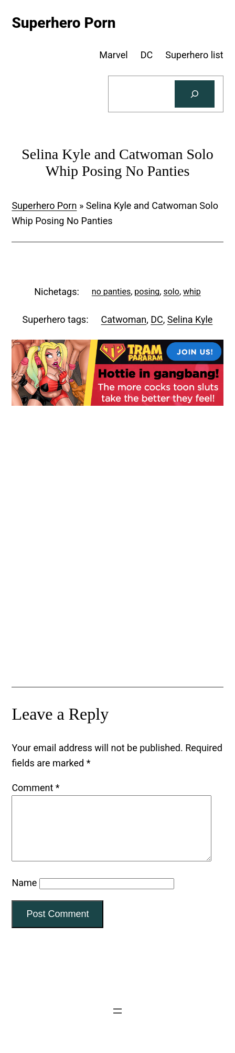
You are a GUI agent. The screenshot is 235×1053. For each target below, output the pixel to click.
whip (192, 292)
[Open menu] (117, 1023)
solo (171, 292)
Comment (35, 787)
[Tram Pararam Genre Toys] (117, 607)
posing (146, 292)
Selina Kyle (190, 319)
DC (157, 319)
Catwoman (124, 319)
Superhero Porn (44, 205)
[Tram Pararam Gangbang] (117, 402)
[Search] (195, 94)
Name (24, 895)
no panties (111, 292)
